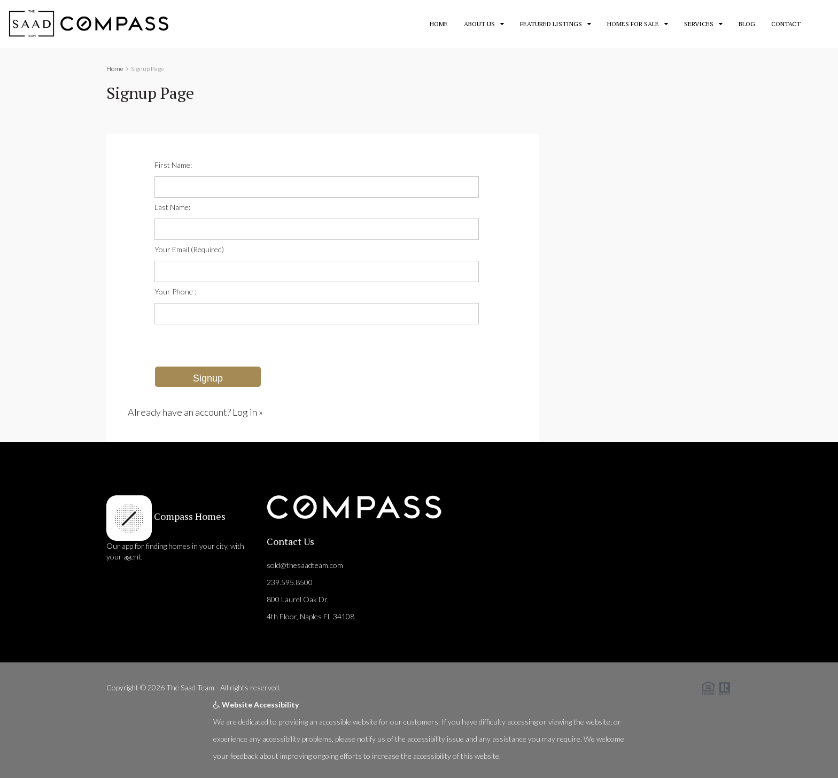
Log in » (247, 412)
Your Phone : (175, 291)
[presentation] (235, 345)
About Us (479, 24)
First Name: (173, 164)
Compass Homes (189, 516)
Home (439, 24)
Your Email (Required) (189, 249)
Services (698, 24)
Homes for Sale (633, 24)
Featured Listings (551, 24)
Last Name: (172, 207)
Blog (747, 24)
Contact (786, 24)
